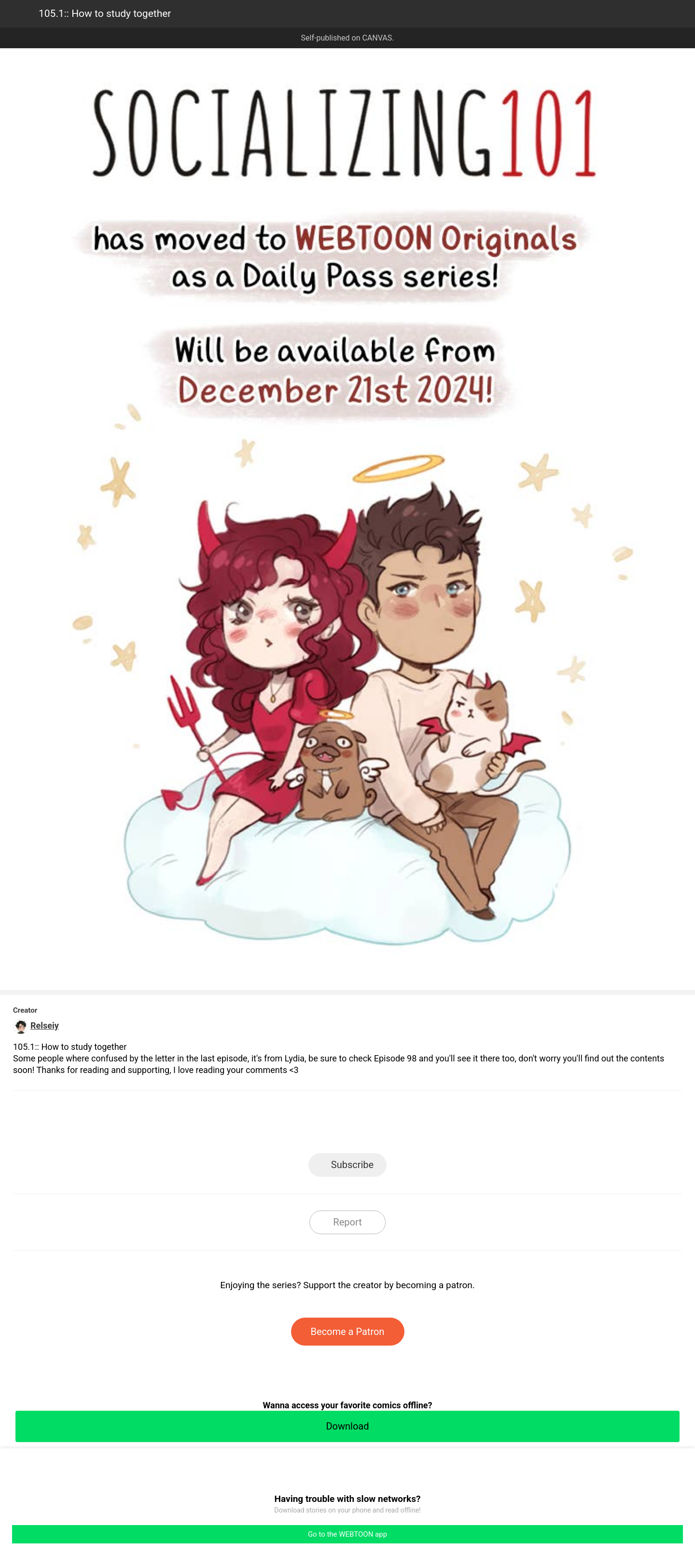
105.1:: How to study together (105, 13)
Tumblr (391, 1125)
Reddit (434, 1125)
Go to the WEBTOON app (347, 1534)
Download (347, 1426)
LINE (261, 1125)
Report (347, 1222)
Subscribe (352, 1164)
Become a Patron (348, 1331)
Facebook (304, 1125)
